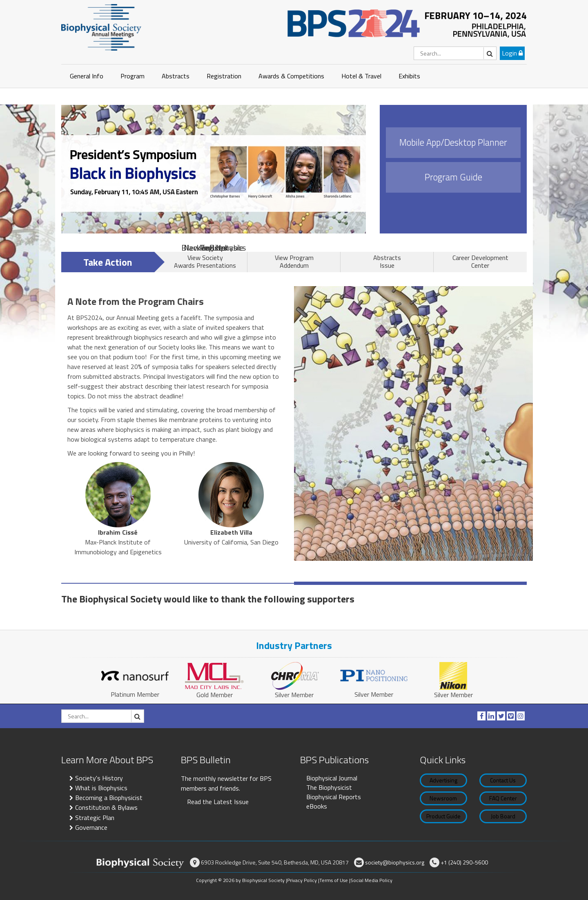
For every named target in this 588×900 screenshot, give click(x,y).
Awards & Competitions (291, 76)
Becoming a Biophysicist (109, 797)
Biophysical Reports (333, 797)
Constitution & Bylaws (106, 807)
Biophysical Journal (331, 778)
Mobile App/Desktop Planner (453, 142)
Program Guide (453, 177)
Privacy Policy (302, 880)
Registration (224, 76)
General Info (86, 76)
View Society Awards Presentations (205, 261)
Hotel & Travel (361, 76)
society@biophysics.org (394, 862)
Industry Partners (294, 645)
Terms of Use (333, 880)
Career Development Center (480, 261)
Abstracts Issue (387, 261)
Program (132, 76)
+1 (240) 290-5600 (464, 862)
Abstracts (175, 76)
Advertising (443, 780)
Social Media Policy (371, 880)
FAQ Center (503, 798)
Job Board (503, 816)
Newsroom (443, 798)
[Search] (455, 53)
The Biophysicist (329, 787)
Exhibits (409, 76)
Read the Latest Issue (218, 802)
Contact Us (503, 780)
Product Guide (443, 816)
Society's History (99, 778)
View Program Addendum (294, 261)
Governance (91, 827)
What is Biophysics (101, 788)
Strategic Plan (94, 817)
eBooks (316, 806)
